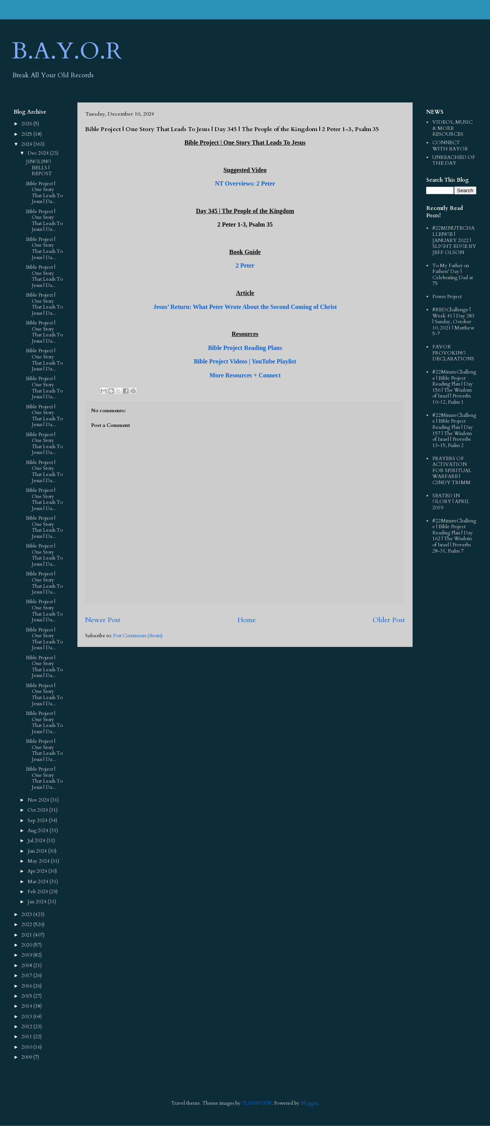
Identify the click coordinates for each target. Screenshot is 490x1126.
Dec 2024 (38, 153)
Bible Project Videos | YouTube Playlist (245, 361)
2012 (27, 1026)
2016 (27, 986)
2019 (27, 955)
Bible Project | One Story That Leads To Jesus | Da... (44, 192)
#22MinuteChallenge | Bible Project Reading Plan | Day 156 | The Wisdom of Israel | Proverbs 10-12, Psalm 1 (454, 387)
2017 (27, 975)
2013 (27, 1016)
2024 (27, 144)
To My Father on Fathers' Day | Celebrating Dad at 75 (452, 274)
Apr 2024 (37, 871)
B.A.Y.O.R (67, 51)
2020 (27, 945)
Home (246, 620)
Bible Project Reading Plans (245, 348)
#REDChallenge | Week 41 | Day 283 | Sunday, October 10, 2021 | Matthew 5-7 (453, 321)
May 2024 (39, 861)
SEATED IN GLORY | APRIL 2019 (450, 501)
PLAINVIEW (257, 1103)
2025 (27, 134)
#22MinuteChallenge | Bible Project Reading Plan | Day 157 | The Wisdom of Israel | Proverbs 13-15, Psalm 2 (454, 430)
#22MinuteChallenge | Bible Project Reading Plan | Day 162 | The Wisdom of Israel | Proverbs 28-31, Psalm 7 (454, 535)
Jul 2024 (36, 840)
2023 (27, 914)
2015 (27, 996)
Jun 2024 (37, 851)
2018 (27, 965)
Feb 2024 (38, 891)
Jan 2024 (37, 901)
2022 (27, 924)
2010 (27, 1047)
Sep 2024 (38, 820)
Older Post (389, 620)
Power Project (447, 296)
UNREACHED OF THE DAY (453, 160)
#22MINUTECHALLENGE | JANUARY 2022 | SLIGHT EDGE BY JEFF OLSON (454, 240)
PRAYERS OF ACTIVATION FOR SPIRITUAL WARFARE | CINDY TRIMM (451, 470)
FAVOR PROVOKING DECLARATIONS (453, 352)
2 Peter (245, 265)
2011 (27, 1036)
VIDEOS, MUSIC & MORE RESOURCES (452, 128)
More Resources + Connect (245, 375)
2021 (27, 935)
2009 (27, 1057)
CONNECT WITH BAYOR (450, 145)
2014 (27, 1006)
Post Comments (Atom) (138, 635)
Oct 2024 (38, 810)
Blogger (309, 1103)
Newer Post (102, 620)
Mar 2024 (38, 881)
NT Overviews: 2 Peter (245, 183)
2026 (27, 123)
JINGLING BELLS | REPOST (39, 167)
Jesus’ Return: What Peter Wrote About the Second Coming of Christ (245, 307)
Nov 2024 (38, 800)
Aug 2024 (38, 830)
